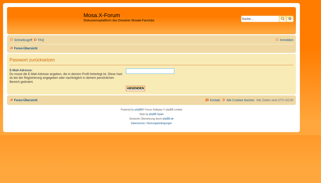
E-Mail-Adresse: (21, 70)
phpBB (138, 109)
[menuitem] (38, 40)
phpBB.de (168, 118)
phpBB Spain (156, 114)
